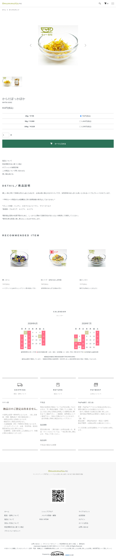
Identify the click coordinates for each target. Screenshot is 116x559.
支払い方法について (9, 523)
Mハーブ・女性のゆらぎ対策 (51, 280)
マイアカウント (82, 511)
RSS (41, 519)
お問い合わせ (81, 527)
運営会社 (82, 544)
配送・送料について (9, 515)
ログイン (80, 519)
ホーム (4, 10)
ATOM (46, 519)
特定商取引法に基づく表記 (12, 164)
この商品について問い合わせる (13, 171)
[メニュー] (112, 3)
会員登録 (80, 515)
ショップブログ (45, 511)
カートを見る (81, 523)
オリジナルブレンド (16, 10)
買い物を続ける (8, 174)
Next (85, 45)
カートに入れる (58, 143)
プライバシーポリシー (10, 531)
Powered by (58, 553)
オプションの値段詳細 (10, 167)
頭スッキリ (84, 280)
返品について (7, 161)
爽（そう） (6, 280)
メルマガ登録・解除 (46, 515)
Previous (31, 45)
